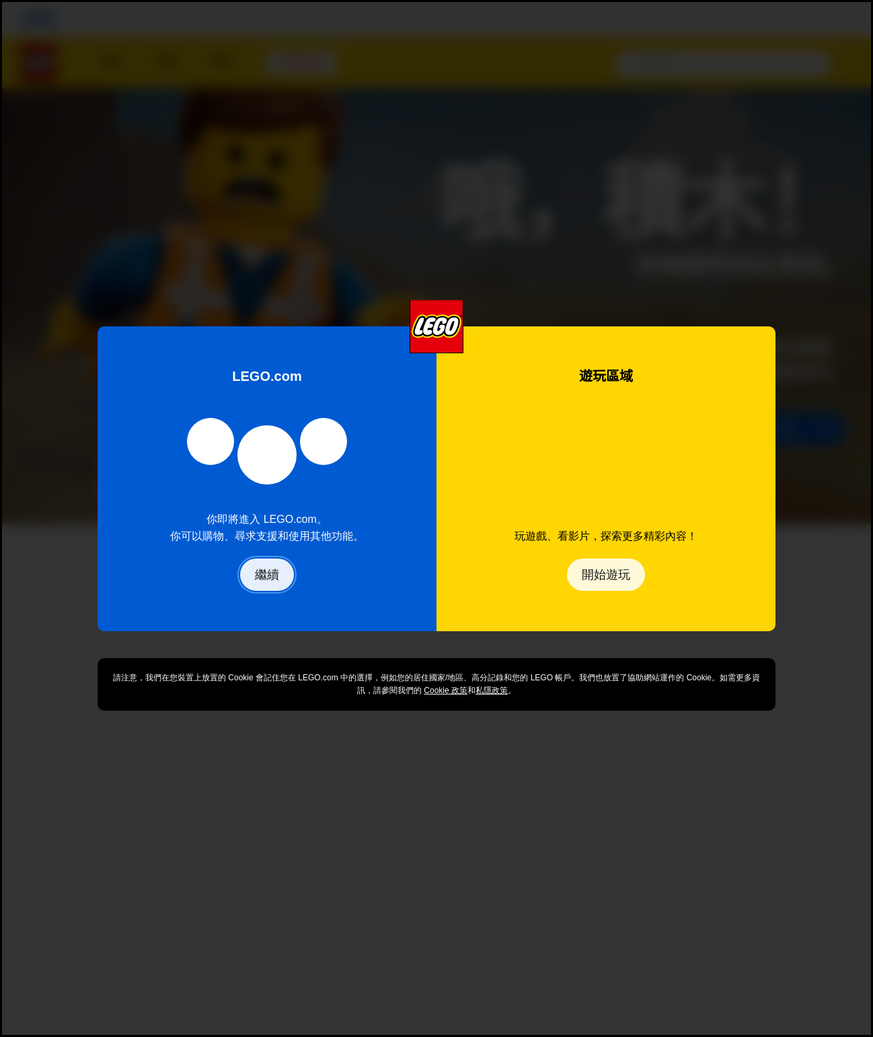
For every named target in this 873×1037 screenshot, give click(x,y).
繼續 (267, 575)
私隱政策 (492, 690)
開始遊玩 (606, 575)
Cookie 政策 (445, 690)
